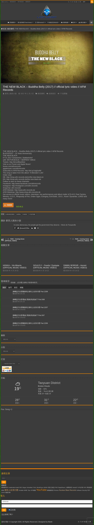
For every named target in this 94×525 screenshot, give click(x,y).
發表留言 (52, 94)
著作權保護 (21, 1)
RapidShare (61, 487)
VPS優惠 (33, 490)
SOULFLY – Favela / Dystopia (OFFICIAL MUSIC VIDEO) (46, 266)
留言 (15, 287)
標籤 (21, 287)
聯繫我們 (28, 1)
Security (84, 490)
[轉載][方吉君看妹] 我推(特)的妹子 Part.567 (29, 315)
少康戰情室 (69, 487)
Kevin (50, 522)
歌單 (73, 22)
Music (25, 214)
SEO (20, 487)
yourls (3, 492)
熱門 (10, 287)
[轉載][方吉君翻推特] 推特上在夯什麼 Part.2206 (30, 323)
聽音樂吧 (10, 29)
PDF (88, 490)
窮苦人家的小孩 (11, 94)
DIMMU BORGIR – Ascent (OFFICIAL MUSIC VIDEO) (75, 266)
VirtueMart (30, 487)
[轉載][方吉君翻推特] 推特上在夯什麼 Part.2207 (30, 307)
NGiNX (46, 487)
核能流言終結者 (53, 22)
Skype (24, 487)
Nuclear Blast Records (67, 490)
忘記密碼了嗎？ (7, 514)
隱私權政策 (13, 1)
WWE (25, 490)
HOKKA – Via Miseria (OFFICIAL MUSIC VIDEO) (14, 266)
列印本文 (19, 207)
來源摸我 (8, 205)
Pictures (56, 490)
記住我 (12, 510)
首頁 (4, 22)
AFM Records (10, 214)
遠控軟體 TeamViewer (25, 22)
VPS (85, 487)
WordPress (40, 487)
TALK (34, 487)
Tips (29, 490)
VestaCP (74, 487)
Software (79, 490)
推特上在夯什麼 (11, 490)
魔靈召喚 (8, 492)
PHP (56, 487)
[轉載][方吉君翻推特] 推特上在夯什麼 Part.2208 (30, 291)
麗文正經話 (51, 487)
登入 (22, 282)
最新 (4, 287)
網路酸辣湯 (4, 487)
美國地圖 (64, 22)
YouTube (32, 214)
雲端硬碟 (11, 22)
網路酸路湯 (50, 490)
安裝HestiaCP (40, 22)
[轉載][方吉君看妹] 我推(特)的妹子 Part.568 (29, 299)
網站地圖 (82, 22)
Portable (21, 490)
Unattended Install (13, 487)
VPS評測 (80, 487)
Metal (19, 214)
